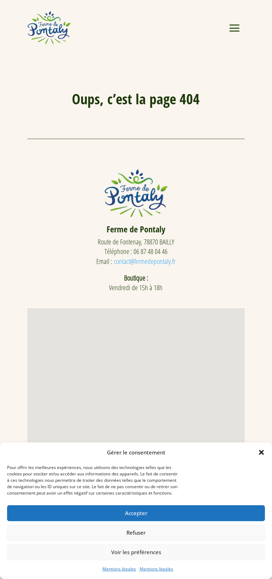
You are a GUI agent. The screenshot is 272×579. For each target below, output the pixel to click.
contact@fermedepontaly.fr (144, 261)
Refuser (136, 532)
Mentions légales (119, 569)
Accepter (136, 513)
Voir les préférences (136, 552)
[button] (261, 452)
